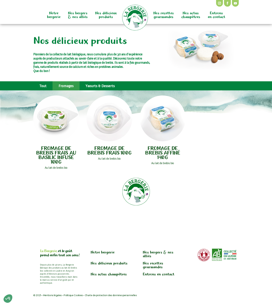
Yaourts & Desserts (100, 86)
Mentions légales (52, 295)
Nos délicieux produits (106, 14)
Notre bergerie (53, 14)
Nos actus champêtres (190, 14)
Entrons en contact (216, 14)
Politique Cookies (73, 295)
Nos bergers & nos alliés (78, 14)
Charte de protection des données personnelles (111, 295)
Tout (42, 86)
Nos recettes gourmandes (163, 14)
